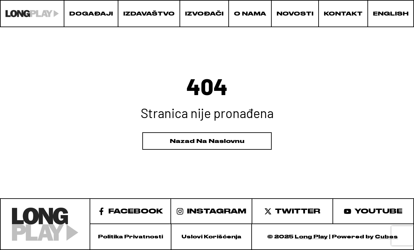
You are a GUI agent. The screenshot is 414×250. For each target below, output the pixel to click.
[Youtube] (373, 210)
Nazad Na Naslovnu (207, 141)
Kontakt (343, 13)
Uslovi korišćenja (211, 237)
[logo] (32, 14)
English (391, 13)
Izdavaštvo (149, 13)
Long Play (311, 237)
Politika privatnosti (130, 237)
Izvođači (204, 13)
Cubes (386, 237)
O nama (250, 13)
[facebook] (130, 210)
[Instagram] (211, 210)
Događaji (91, 13)
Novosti (295, 13)
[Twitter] (292, 210)
